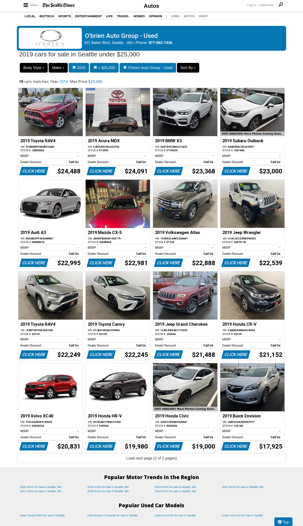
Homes (139, 16)
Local (30, 16)
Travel (123, 16)
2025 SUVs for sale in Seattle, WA (41, 487)
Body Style (33, 68)
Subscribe (266, 5)
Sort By (188, 68)
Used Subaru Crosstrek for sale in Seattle (112, 515)
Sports (64, 16)
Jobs (175, 16)
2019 (78, 67)
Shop (203, 16)
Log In (251, 5)
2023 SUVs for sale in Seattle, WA (175, 487)
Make (58, 68)
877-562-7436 (160, 43)
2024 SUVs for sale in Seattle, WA (108, 487)
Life (109, 16)
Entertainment (88, 16)
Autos (151, 6)
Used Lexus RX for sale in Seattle (175, 515)
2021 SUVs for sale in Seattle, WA (41, 491)
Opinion (155, 16)
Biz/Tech (47, 16)
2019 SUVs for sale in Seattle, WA (108, 491)
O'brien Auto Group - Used (148, 67)
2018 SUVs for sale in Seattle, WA (175, 491)
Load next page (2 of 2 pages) (151, 458)
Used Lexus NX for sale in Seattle (242, 515)
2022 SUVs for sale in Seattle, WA (243, 487)
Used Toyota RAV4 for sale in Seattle (42, 515)
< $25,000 (104, 67)
